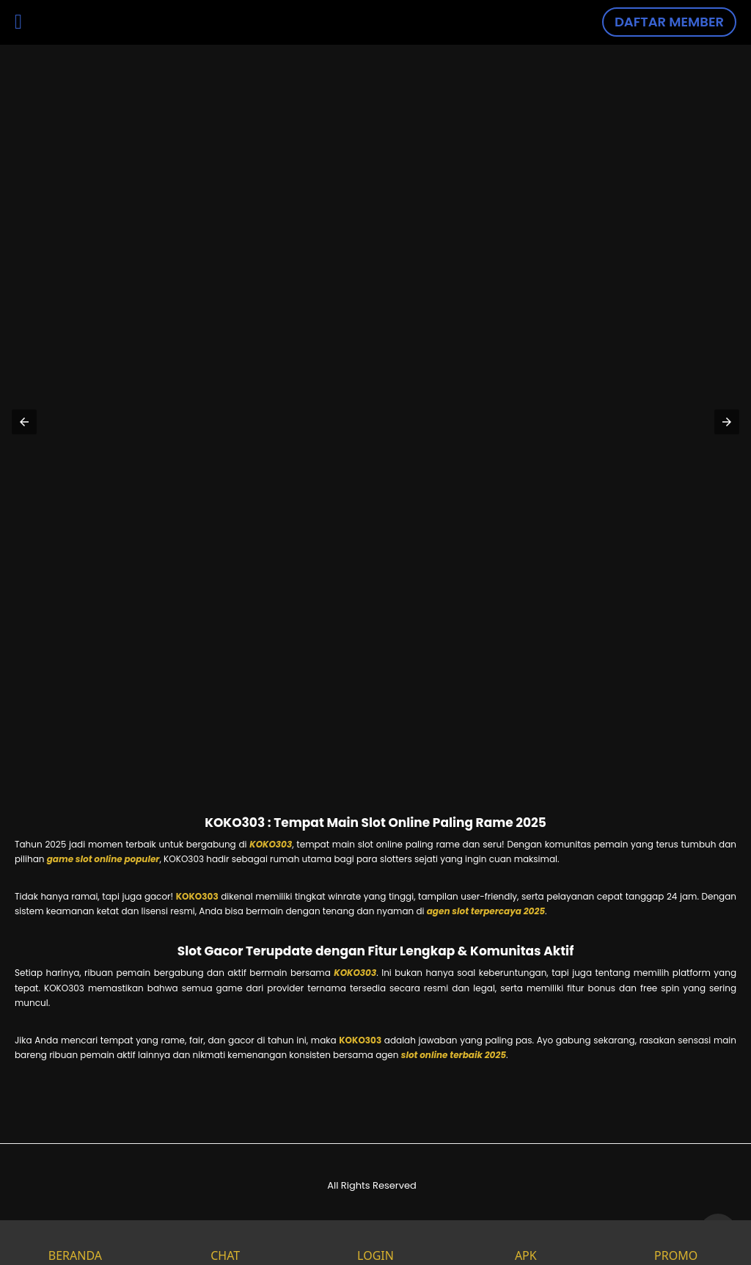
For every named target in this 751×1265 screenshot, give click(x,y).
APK (526, 1242)
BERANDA (75, 1242)
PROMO (675, 1242)
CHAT (225, 1242)
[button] (24, 421)
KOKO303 (270, 844)
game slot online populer (103, 859)
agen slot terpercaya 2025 (486, 911)
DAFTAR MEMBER (669, 21)
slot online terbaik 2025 (453, 1055)
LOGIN (375, 1242)
